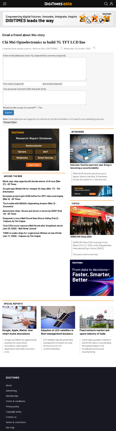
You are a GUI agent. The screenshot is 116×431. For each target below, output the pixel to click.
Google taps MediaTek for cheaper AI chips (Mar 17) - (31, 190)
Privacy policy (12, 406)
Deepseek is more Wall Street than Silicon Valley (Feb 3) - (31, 220)
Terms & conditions (15, 401)
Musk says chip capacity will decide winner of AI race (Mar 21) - (32, 183)
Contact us (11, 417)
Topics (75, 203)
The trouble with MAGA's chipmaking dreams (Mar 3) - (29, 205)
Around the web (13, 176)
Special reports (13, 304)
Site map (10, 427)
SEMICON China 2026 (81, 237)
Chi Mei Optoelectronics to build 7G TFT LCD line (43, 42)
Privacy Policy (10, 122)
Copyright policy (13, 411)
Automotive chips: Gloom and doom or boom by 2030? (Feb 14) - (32, 212)
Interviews (77, 132)
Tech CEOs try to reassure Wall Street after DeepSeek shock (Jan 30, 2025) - (33, 227)
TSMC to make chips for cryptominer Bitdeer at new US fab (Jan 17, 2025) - (32, 234)
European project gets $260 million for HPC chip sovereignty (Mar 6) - (33, 197)
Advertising (11, 390)
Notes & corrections (16, 422)
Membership (12, 395)
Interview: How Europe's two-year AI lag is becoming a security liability (91, 166)
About (9, 385)
